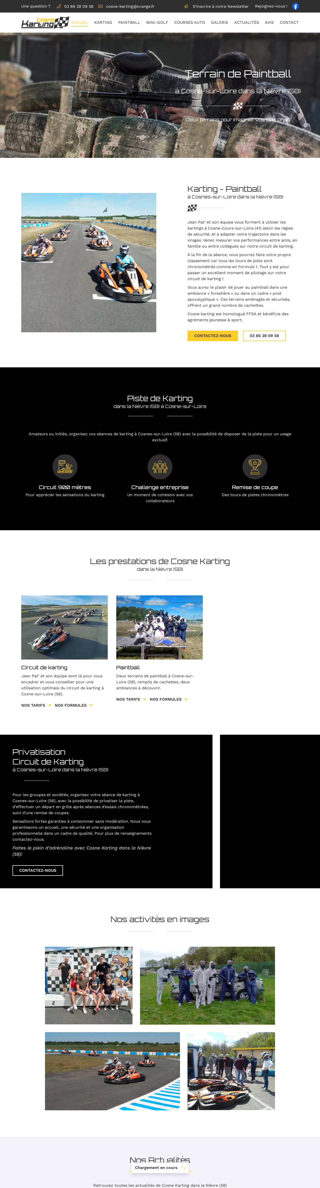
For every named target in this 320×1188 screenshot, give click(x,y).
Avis (269, 22)
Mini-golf (157, 22)
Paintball (129, 22)
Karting (103, 22)
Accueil (79, 22)
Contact (289, 22)
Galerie (219, 22)
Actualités (246, 22)
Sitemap (221, 1181)
